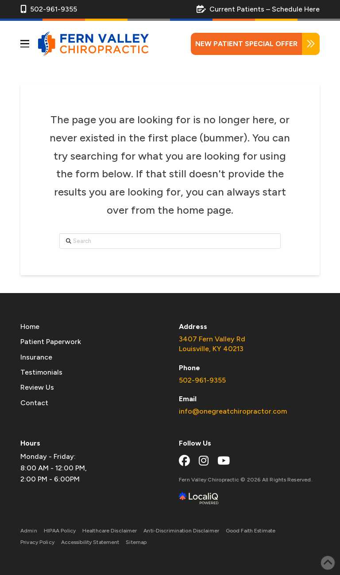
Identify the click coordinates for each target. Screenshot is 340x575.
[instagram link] (204, 460)
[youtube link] (223, 460)
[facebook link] (184, 460)
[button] (24, 44)
